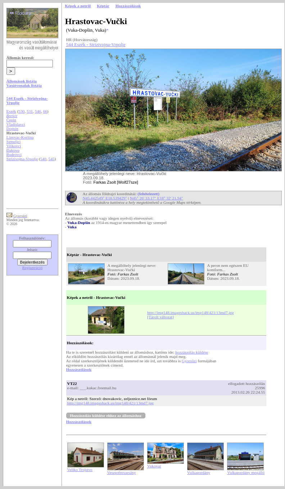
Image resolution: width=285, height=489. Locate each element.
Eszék (11, 111)
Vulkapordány (198, 472)
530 (22, 111)
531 (30, 111)
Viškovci (13, 146)
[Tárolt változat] (160, 317)
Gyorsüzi (189, 361)
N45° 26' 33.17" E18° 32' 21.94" (156, 198)
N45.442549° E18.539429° (105, 198)
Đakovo (12, 150)
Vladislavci (15, 124)
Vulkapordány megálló (245, 472)
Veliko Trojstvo (79, 469)
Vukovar (154, 466)
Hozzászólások (78, 369)
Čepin (11, 120)
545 (52, 159)
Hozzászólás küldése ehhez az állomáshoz (106, 415)
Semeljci (13, 141)
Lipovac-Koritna (20, 137)
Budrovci (14, 154)
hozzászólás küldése (191, 352)
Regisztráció (32, 267)
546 (38, 111)
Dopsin (12, 128)
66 (45, 111)
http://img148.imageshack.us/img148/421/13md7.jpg (190, 312)
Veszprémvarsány (121, 472)
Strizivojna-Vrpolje (22, 159)
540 (43, 159)
